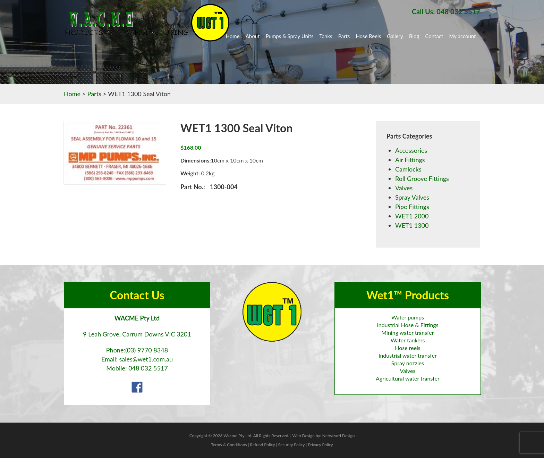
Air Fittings (410, 160)
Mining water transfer (407, 332)
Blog (414, 36)
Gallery (395, 36)
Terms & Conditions (229, 444)
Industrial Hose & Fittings (407, 325)
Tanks (326, 36)
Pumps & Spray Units (290, 36)
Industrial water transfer (408, 355)
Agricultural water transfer (408, 378)
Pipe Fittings (412, 206)
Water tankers (408, 340)
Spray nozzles (407, 363)
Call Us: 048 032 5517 (446, 11)
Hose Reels (368, 36)
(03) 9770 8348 (146, 350)
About (253, 36)
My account (462, 36)
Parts (344, 36)
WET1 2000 (411, 216)
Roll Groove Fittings (422, 178)
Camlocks (408, 169)
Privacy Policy (320, 444)
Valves (404, 188)
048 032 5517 (148, 368)
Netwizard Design (338, 435)
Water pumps (407, 317)
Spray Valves (412, 197)
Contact (434, 36)
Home (233, 36)
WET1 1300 (411, 225)
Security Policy (291, 444)
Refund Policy (262, 444)
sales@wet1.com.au (146, 359)
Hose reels (407, 347)
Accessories (411, 150)
